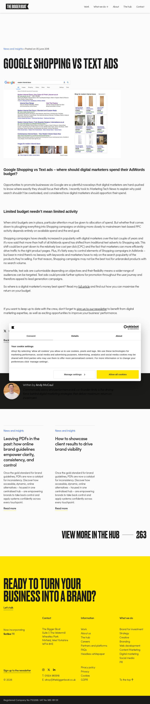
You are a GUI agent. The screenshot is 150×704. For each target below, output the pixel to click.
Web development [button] (130, 645)
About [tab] (119, 336)
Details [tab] (75, 336)
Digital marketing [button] (129, 654)
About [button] (116, 6)
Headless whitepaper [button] (93, 654)
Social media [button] (127, 658)
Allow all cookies (118, 374)
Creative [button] (124, 637)
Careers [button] (85, 641)
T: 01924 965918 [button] (50, 675)
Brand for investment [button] (131, 629)
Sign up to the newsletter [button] (17, 670)
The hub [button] (127, 6)
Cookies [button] (85, 675)
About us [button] (86, 633)
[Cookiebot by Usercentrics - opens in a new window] (126, 327)
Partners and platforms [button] (94, 645)
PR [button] (121, 662)
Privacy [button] (85, 671)
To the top (126, 679)
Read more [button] (10, 508)
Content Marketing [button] (130, 649)
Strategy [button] (124, 633)
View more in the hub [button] (104, 535)
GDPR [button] (84, 679)
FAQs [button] (84, 649)
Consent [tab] (31, 336)
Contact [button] (140, 6)
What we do (101, 6)
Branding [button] (125, 641)
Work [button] (86, 6)
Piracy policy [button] (88, 667)
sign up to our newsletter (92, 308)
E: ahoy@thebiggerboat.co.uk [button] (59, 679)
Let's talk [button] (8, 607)
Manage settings (74, 374)
